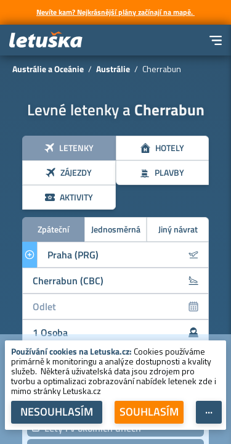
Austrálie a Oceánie (48, 68)
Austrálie (113, 68)
